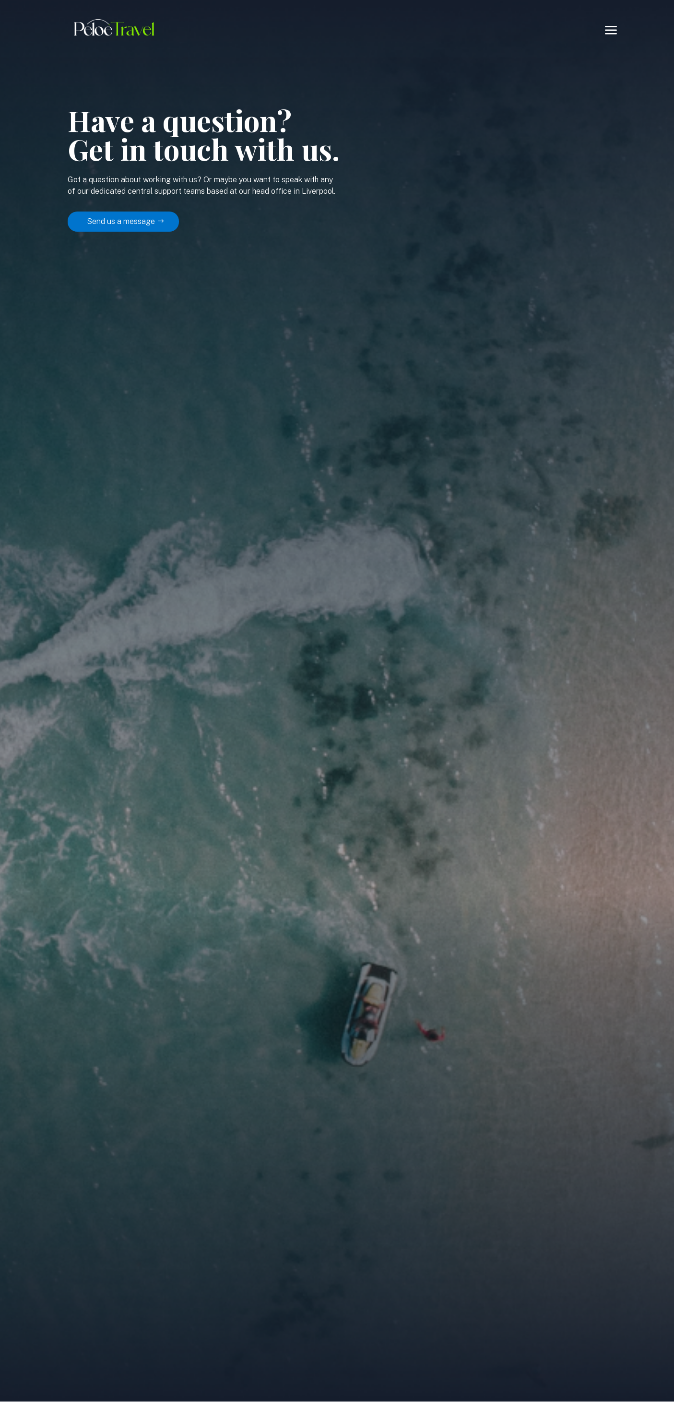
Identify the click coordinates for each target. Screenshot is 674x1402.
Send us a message (121, 221)
